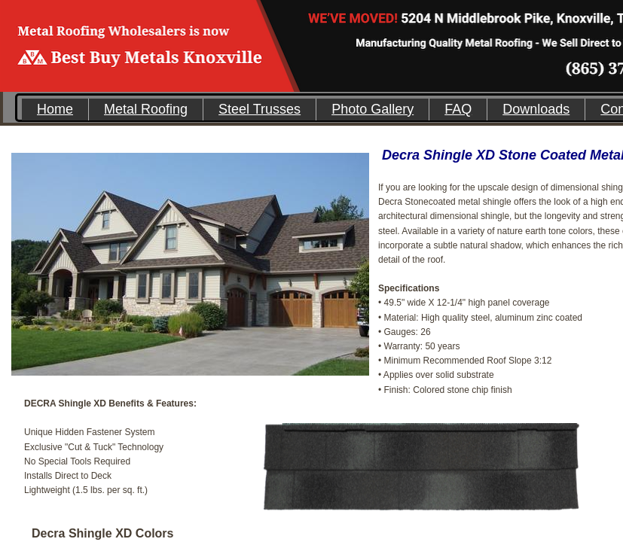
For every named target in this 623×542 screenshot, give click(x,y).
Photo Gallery (372, 109)
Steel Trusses (259, 109)
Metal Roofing (146, 109)
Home (55, 109)
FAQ (458, 109)
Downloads (536, 109)
